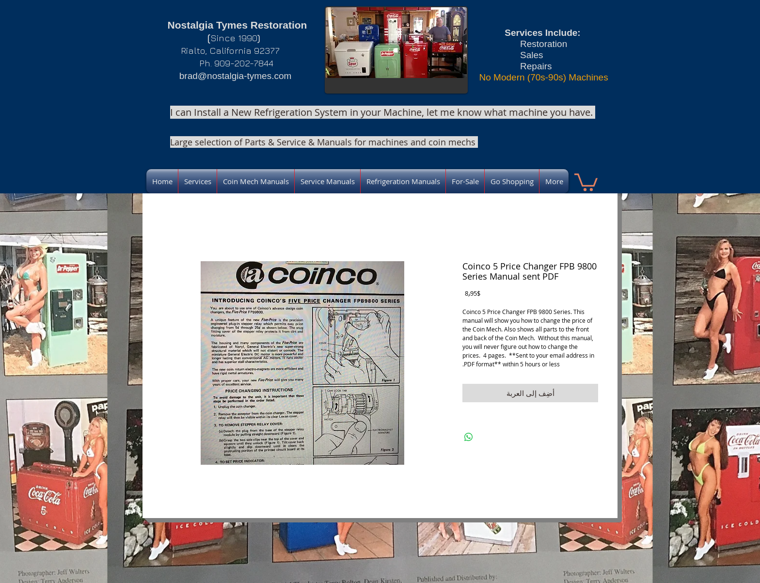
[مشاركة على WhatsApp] (469, 437)
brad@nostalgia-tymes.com (235, 76)
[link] (586, 181)
